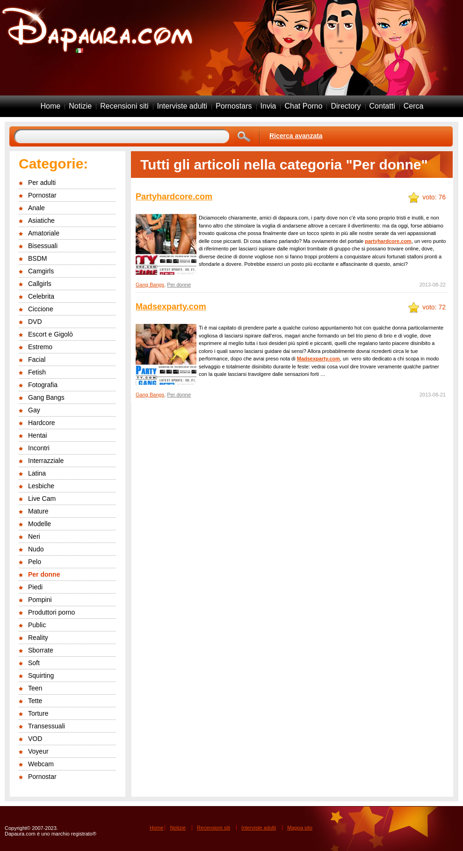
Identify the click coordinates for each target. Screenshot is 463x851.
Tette (35, 700)
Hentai (37, 435)
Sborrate (40, 650)
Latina (37, 473)
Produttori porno (51, 612)
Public (37, 625)
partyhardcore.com (388, 241)
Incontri (39, 448)
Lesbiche (41, 486)
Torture (38, 713)
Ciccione (40, 309)
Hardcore (41, 422)
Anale (36, 208)
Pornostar (42, 195)
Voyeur (38, 751)
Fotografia (43, 385)
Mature (38, 511)
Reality (38, 637)
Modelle (39, 524)
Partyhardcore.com (174, 196)
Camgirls (41, 271)
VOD (35, 738)
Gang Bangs (46, 397)
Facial (36, 359)
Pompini (40, 599)
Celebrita (41, 296)
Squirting (41, 675)
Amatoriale (43, 233)
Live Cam (42, 498)
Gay (34, 410)
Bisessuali (43, 245)
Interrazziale (46, 460)
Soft (34, 663)
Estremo (40, 347)
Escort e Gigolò (50, 334)
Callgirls (39, 283)
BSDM (37, 258)
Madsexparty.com (171, 306)
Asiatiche (41, 220)
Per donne (44, 574)
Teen (35, 688)
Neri (34, 536)
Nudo (35, 549)
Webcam (41, 764)
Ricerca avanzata (296, 135)
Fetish (37, 372)
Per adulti (42, 182)
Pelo (34, 561)
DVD (35, 321)
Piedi (35, 587)
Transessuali (46, 726)
